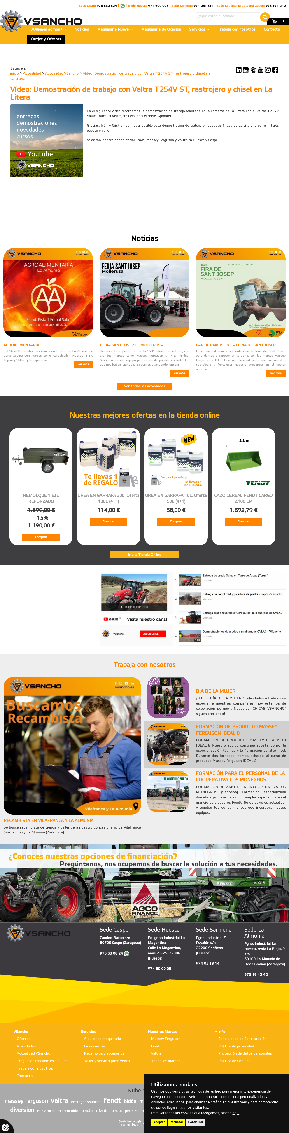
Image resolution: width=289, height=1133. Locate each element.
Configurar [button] (195, 1122)
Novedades (26, 1046)
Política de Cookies (234, 1061)
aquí (236, 1113)
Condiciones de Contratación (242, 1039)
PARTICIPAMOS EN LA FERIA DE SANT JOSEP (235, 345)
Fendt (156, 1046)
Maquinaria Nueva (115, 29)
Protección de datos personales (245, 1053)
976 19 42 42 (256, 974)
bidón (130, 1102)
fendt (112, 1101)
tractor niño (68, 1111)
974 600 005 (158, 6)
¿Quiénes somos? (48, 29)
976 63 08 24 (111, 953)
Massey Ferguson (165, 1039)
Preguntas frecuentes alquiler (42, 1061)
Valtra (156, 1053)
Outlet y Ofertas (46, 39)
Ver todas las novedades (144, 386)
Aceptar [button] (159, 1122)
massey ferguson (26, 1101)
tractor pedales (124, 1111)
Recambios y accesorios (104, 1053)
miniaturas (46, 1111)
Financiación (94, 1046)
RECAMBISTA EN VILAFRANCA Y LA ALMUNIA (48, 821)
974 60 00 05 (159, 969)
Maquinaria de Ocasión (161, 29)
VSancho (21, 1032)
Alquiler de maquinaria (102, 1039)
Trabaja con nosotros (237, 29)
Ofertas (23, 1039)
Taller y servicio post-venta (107, 1061)
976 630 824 (107, 6)
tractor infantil (94, 1111)
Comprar (41, 537)
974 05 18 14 (207, 963)
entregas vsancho (85, 1102)
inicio (14, 73)
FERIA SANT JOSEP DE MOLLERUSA (131, 345)
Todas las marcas (165, 1061)
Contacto (272, 29)
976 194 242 (276, 6)
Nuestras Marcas (162, 1032)
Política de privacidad (236, 1046)
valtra (59, 1101)
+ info (220, 1032)
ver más (83, 364)
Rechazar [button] (176, 1122)
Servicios (199, 29)
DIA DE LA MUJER (215, 692)
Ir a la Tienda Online (144, 555)
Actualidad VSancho (62, 73)
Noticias (81, 29)
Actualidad (32, 73)
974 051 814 (203, 6)
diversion (22, 1110)
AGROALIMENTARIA (21, 345)
